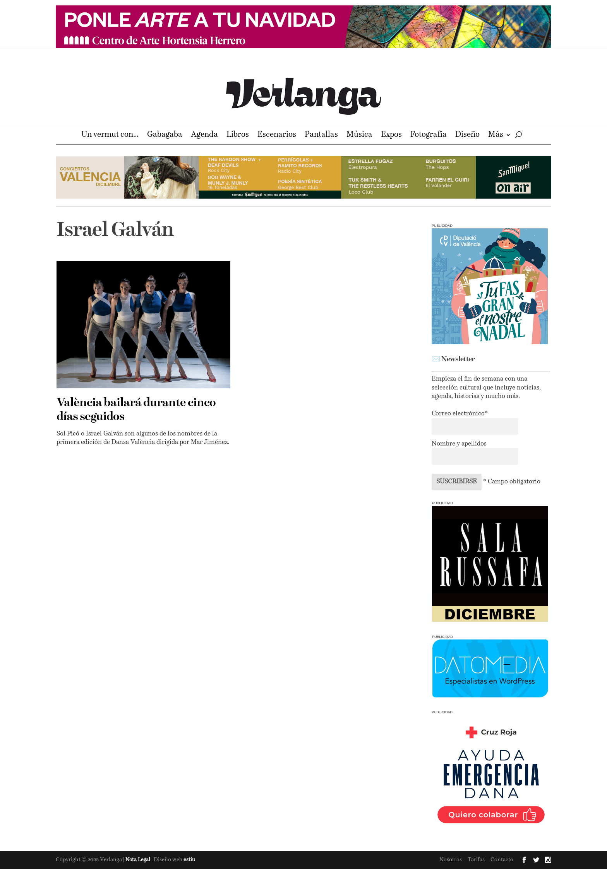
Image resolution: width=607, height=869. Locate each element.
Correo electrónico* (460, 414)
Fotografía (428, 135)
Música (359, 135)
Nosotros (450, 859)
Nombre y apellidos (459, 444)
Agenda (204, 135)
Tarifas (476, 859)
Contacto (501, 859)
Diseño (467, 135)
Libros (237, 135)
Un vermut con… (110, 135)
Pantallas (321, 135)
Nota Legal (138, 859)
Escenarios (276, 135)
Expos (391, 135)
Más (495, 135)
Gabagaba (164, 135)
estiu (189, 859)
